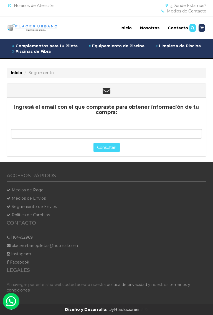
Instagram (19, 253)
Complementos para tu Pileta (45, 45)
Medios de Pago (25, 190)
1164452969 (20, 237)
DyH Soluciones (102, 309)
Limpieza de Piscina (178, 45)
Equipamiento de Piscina (116, 45)
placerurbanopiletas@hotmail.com (42, 245)
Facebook (18, 262)
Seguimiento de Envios (32, 206)
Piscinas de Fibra (31, 51)
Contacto (178, 27)
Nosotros (149, 27)
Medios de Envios (26, 198)
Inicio (126, 27)
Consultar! (106, 147)
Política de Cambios (28, 214)
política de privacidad (127, 284)
